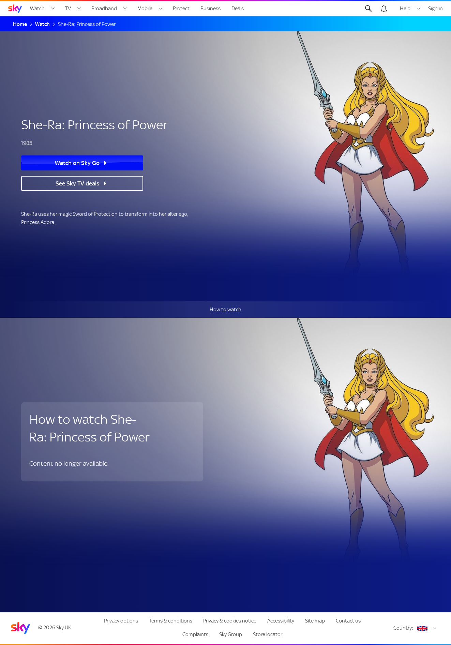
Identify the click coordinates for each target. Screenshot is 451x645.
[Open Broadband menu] (125, 8)
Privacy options (121, 621)
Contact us (348, 621)
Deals (237, 8)
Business (210, 8)
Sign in (435, 8)
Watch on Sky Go (77, 163)
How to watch (225, 309)
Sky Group (230, 634)
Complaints (195, 634)
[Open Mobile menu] (160, 8)
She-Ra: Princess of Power (87, 24)
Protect (181, 8)
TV (68, 8)
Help (405, 8)
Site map (315, 621)
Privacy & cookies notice (229, 621)
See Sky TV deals (77, 183)
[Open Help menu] (418, 8)
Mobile (144, 8)
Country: (403, 628)
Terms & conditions (170, 621)
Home (20, 24)
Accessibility (280, 621)
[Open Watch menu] (52, 8)
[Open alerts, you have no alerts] (384, 8)
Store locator (267, 634)
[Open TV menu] (79, 8)
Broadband (104, 8)
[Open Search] (368, 8)
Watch (37, 8)
